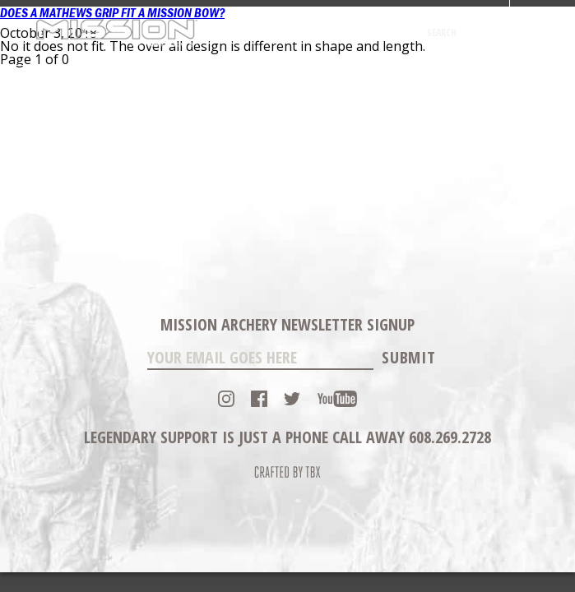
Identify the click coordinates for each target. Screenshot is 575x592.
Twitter (292, 399)
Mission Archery (116, 32)
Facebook (259, 399)
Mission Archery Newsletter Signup (287, 324)
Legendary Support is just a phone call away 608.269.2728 (287, 437)
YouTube (337, 399)
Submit (409, 357)
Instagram (226, 399)
